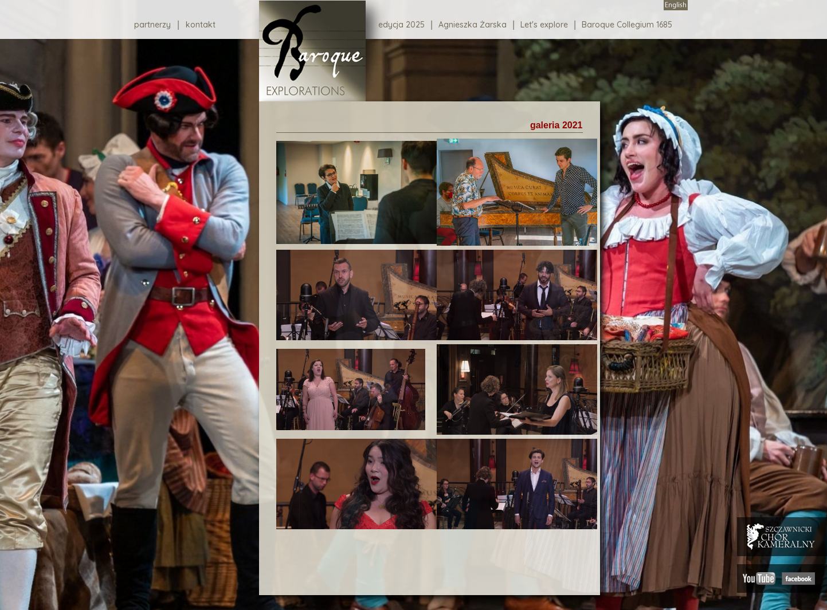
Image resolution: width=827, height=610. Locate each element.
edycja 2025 (401, 25)
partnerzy (152, 24)
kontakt (200, 24)
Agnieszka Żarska (472, 25)
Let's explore (544, 25)
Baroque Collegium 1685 (627, 25)
